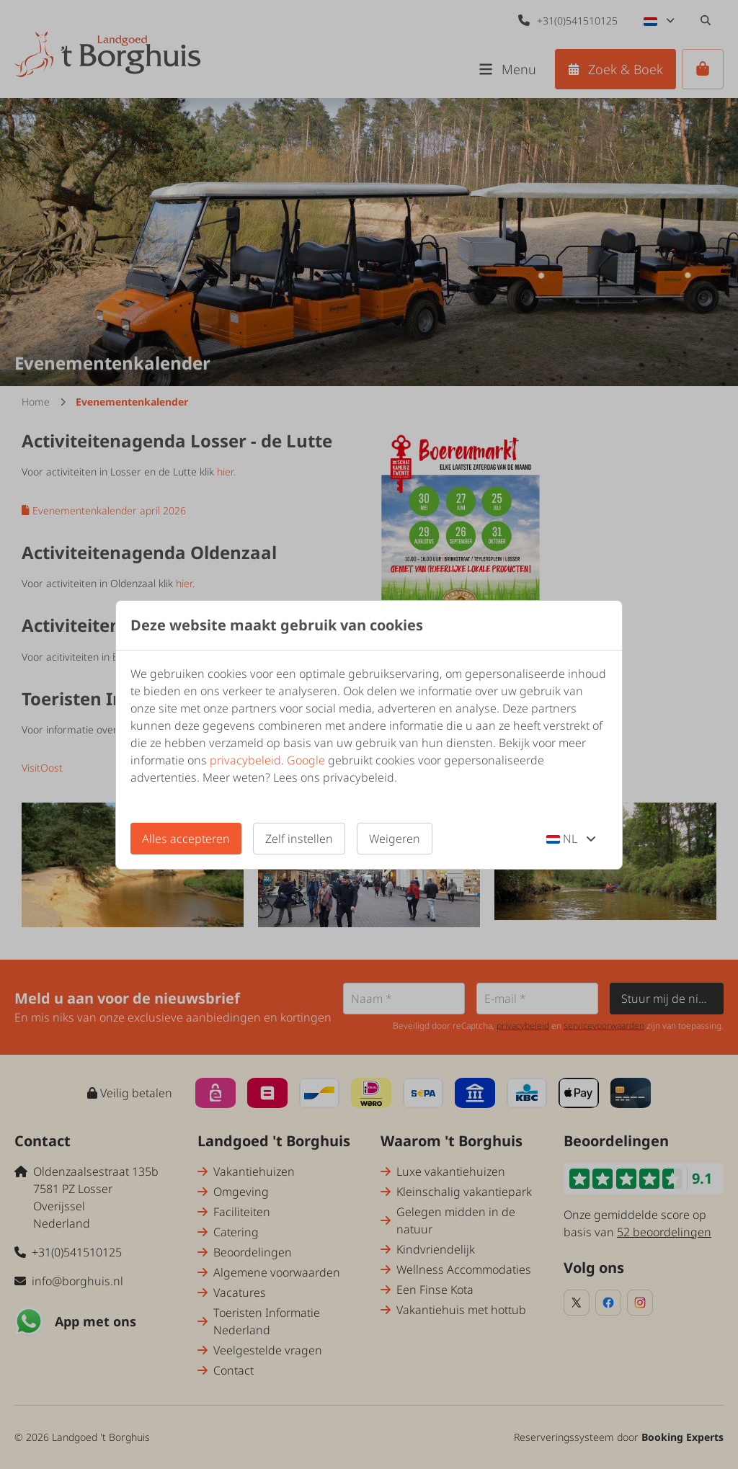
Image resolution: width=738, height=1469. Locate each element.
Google (306, 760)
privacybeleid (245, 760)
